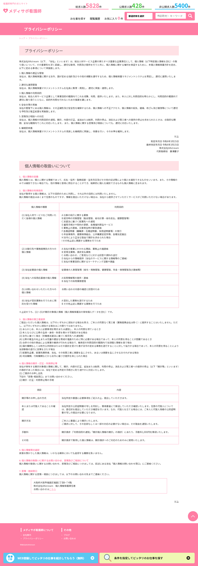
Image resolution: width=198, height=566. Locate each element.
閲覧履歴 (95, 18)
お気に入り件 (113, 17)
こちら (52, 488)
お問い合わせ (70, 537)
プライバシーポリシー (33, 537)
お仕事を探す (78, 18)
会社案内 (27, 534)
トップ (22, 37)
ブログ (67, 534)
